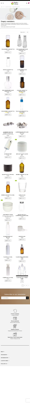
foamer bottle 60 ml (8, 277)
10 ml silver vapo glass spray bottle (22, 50)
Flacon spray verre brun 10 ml (22, 257)
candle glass (22, 195)
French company (15, 313)
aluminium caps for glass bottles (22, 133)
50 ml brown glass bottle (8, 111)
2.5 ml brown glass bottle (22, 70)
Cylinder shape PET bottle (8, 237)
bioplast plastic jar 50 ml (22, 154)
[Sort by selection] (23, 32)
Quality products (15, 329)
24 (27, 32)
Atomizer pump (8, 154)
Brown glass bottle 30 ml (8, 195)
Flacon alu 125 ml (8, 257)
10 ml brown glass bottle (8, 49)
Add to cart (8, 52)
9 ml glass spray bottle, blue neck (22, 112)
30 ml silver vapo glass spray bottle (8, 91)
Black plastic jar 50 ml (8, 174)
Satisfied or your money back (15, 337)
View (22, 281)
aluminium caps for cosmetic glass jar (8, 133)
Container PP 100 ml (8, 214)
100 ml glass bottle (8, 69)
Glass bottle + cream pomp (22, 278)
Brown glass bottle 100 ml (22, 175)
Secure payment (15, 321)
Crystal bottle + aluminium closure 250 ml (22, 215)
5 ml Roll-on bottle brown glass (22, 91)
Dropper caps (22, 236)
